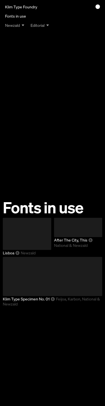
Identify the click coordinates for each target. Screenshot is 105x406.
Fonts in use (15, 16)
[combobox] (15, 25)
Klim (21, 7)
